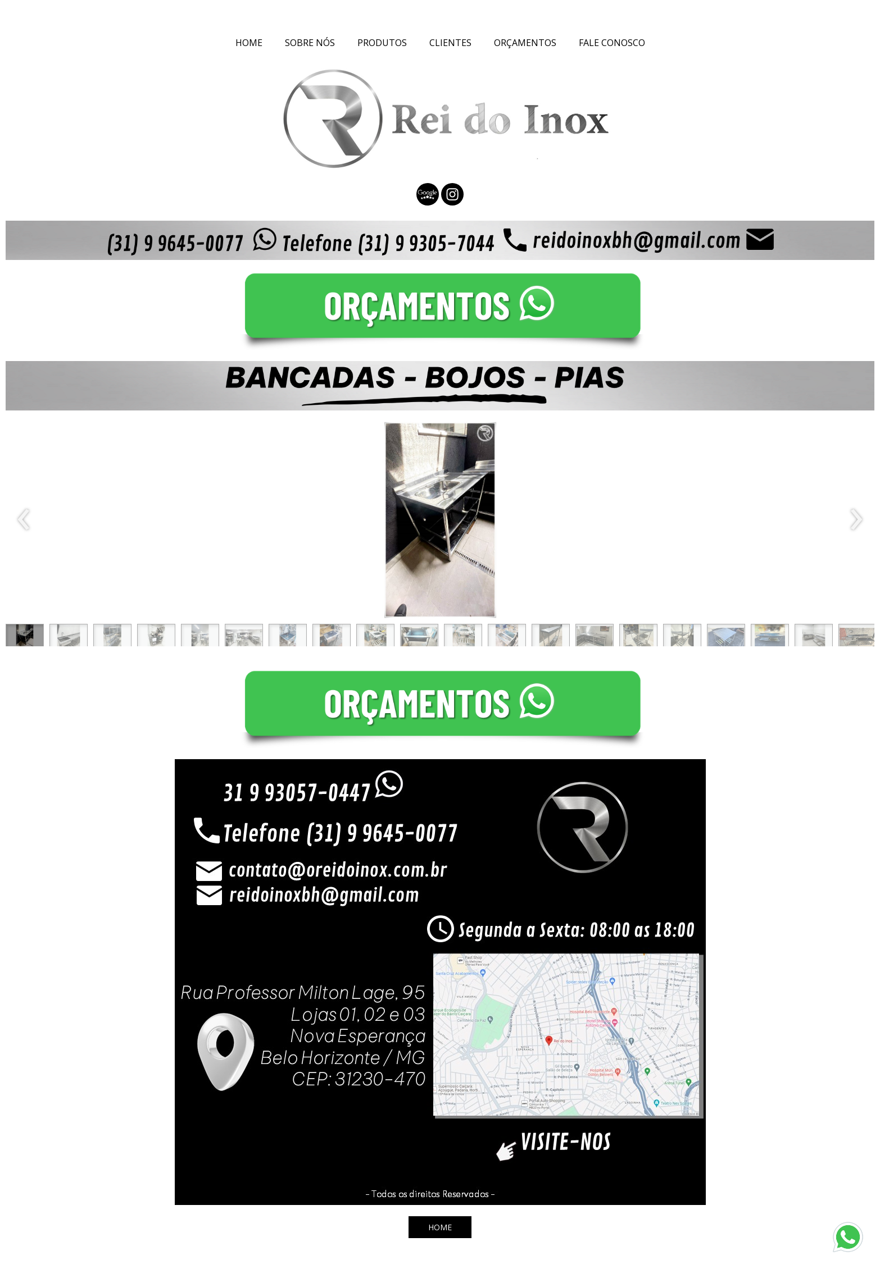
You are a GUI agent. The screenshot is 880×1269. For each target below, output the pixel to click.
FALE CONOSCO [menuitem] (612, 42)
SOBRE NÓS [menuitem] (310, 42)
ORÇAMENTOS (525, 42)
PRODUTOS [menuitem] (382, 42)
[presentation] (24, 520)
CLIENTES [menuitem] (450, 42)
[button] (25, 638)
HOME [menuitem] (248, 42)
